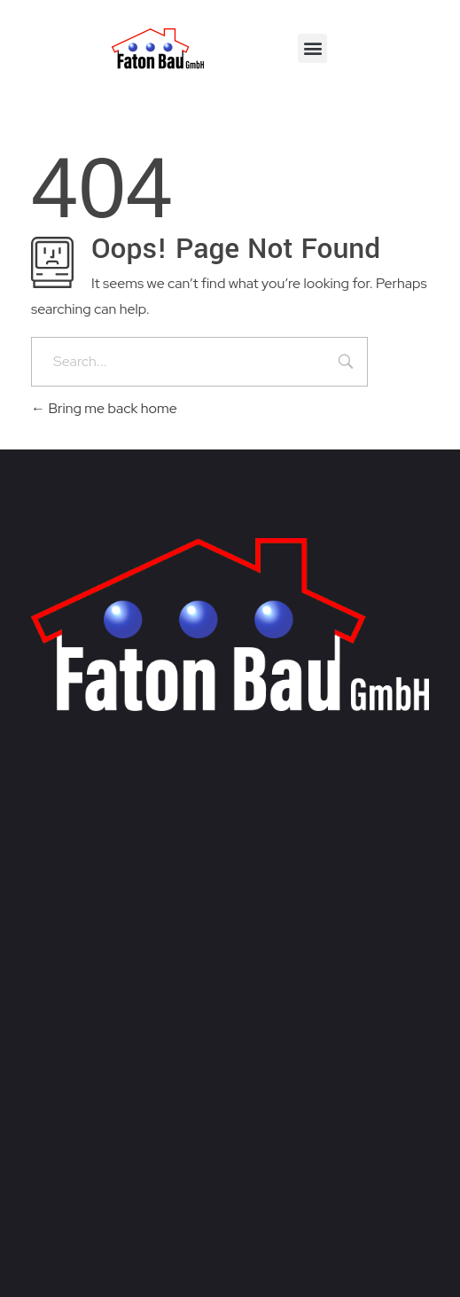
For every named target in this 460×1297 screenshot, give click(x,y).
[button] (312, 48)
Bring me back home (104, 408)
